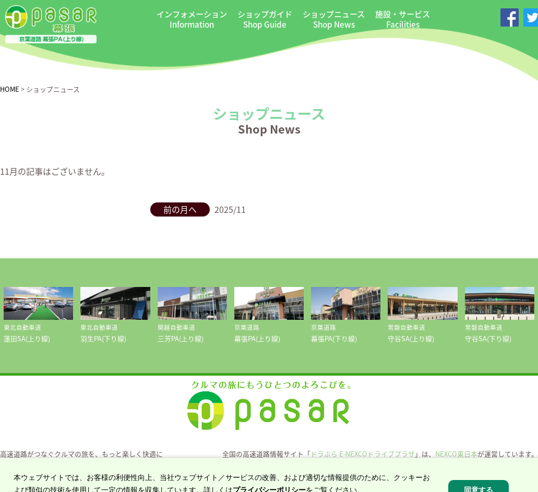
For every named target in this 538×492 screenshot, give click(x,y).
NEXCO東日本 (456, 454)
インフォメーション (192, 19)
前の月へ (180, 209)
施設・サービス (402, 19)
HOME (9, 89)
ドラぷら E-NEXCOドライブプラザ (362, 454)
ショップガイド (264, 19)
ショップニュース (334, 19)
